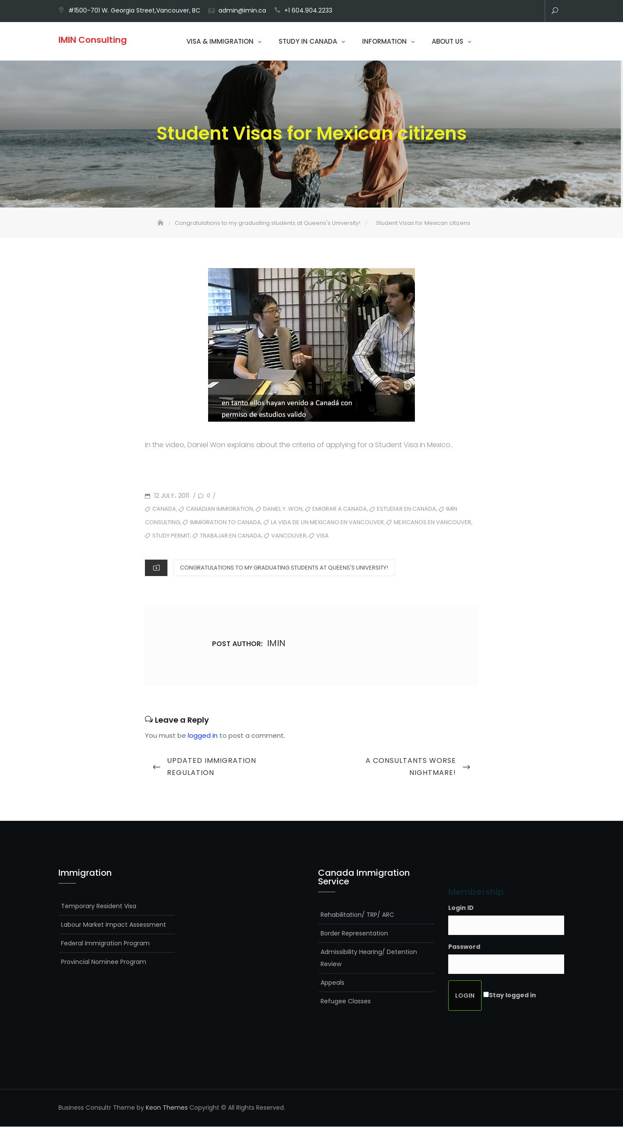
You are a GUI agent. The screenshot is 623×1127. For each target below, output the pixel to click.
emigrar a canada (339, 510)
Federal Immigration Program (105, 943)
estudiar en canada (406, 510)
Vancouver (288, 536)
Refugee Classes (346, 1001)
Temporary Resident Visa (98, 906)
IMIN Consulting (92, 40)
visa (322, 536)
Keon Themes (167, 1108)
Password (464, 947)
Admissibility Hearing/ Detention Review (369, 958)
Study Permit (171, 536)
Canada (164, 510)
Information (384, 41)
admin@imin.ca (242, 10)
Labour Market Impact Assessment (113, 925)
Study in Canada (308, 41)
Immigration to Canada (225, 523)
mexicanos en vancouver (432, 523)
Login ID (461, 908)
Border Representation (354, 933)
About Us (447, 41)
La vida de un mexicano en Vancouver (327, 523)
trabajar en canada (230, 536)
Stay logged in (512, 996)
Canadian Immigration (219, 510)
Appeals (332, 983)
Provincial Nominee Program (103, 962)
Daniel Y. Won (282, 510)
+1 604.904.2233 (308, 10)
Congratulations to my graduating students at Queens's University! (284, 568)
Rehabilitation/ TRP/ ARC (357, 915)
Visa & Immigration (220, 41)
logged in (203, 735)
